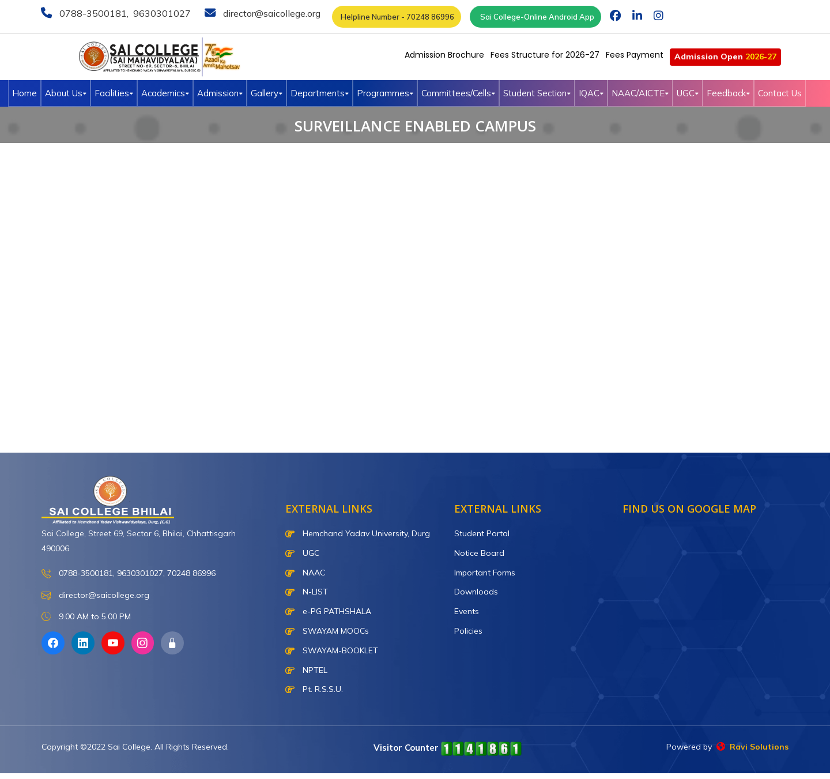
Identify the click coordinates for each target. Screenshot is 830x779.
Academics (165, 93)
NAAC (305, 572)
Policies (468, 631)
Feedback (728, 93)
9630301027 (161, 13)
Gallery (266, 93)
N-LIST (306, 591)
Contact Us (780, 93)
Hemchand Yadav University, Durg (357, 533)
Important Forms (484, 572)
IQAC (591, 93)
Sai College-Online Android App (535, 16)
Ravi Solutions (752, 747)
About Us (65, 93)
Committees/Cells (458, 93)
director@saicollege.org (270, 13)
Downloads (476, 591)
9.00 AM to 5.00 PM (86, 616)
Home (24, 93)
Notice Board (479, 553)
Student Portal (482, 533)
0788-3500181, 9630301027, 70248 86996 (129, 574)
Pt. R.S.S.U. (314, 689)
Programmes (385, 93)
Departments (319, 93)
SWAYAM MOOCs (327, 631)
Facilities (114, 93)
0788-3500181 (92, 13)
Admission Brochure (444, 55)
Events (466, 611)
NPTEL (306, 670)
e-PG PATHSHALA (328, 611)
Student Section (537, 93)
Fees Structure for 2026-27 (545, 55)
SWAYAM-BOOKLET (331, 650)
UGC (688, 93)
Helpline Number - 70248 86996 (396, 16)
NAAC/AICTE (640, 93)
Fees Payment (634, 55)
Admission (220, 93)
